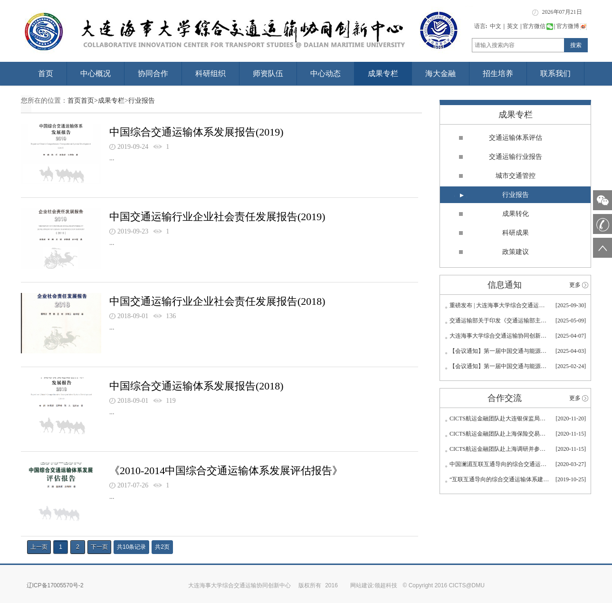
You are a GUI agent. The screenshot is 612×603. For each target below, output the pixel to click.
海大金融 (440, 73)
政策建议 (515, 251)
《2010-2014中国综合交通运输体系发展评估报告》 (226, 471)
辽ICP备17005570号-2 (55, 585)
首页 (45, 73)
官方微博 (571, 26)
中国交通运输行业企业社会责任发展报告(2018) (217, 301)
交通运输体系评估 (515, 137)
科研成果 (515, 232)
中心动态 (325, 73)
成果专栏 (383, 73)
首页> (89, 100)
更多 (575, 285)
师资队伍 (268, 73)
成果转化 (515, 213)
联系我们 (555, 73)
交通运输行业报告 (515, 156)
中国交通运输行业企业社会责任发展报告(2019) (217, 217)
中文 (495, 26)
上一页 (39, 547)
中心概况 (95, 73)
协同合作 (153, 73)
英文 (512, 26)
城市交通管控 (516, 175)
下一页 (99, 547)
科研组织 (210, 73)
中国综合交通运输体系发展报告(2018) (196, 386)
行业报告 (141, 100)
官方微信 (538, 26)
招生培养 (498, 73)
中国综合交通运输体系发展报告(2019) (196, 132)
